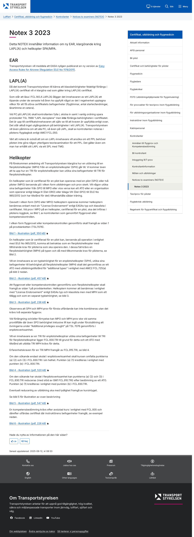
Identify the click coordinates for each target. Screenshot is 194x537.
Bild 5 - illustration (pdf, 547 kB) (27, 403)
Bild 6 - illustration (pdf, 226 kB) (27, 423)
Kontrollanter (62, 16)
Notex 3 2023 (115, 16)
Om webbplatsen (18, 531)
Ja (13, 441)
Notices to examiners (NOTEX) (88, 16)
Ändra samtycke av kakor (42, 531)
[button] (153, 6)
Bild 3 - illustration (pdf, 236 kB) (27, 302)
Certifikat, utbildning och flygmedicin (33, 16)
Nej (25, 441)
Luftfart (7, 16)
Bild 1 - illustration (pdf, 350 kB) (27, 233)
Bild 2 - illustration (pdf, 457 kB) (27, 278)
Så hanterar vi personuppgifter (72, 531)
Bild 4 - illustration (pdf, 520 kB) (27, 370)
